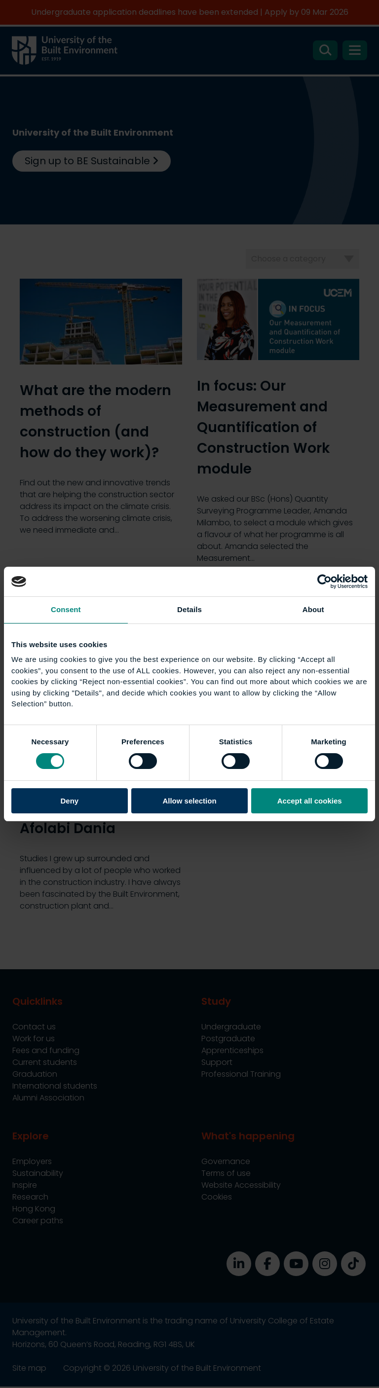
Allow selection (189, 801)
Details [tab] (189, 609)
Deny (69, 801)
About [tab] (313, 609)
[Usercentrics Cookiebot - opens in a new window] (324, 581)
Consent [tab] (66, 609)
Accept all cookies (309, 801)
